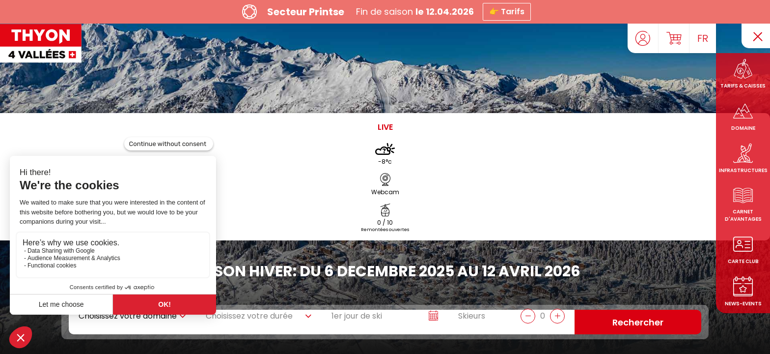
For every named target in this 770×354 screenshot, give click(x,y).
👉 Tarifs (506, 11)
